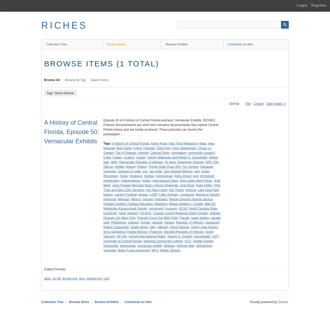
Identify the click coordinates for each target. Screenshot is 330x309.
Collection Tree (56, 44)
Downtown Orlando (190, 162)
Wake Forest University (134, 250)
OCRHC (146, 213)
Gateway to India (129, 171)
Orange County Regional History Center (180, 213)
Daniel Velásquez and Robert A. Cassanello (177, 157)
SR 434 (121, 236)
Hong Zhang (182, 176)
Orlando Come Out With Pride (157, 218)
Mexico (136, 199)
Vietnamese (204, 246)
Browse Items (116, 44)
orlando (215, 213)
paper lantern (200, 218)
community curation (201, 153)
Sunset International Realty (147, 236)
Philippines (118, 222)
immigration (111, 181)
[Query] (233, 25)
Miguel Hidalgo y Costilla (186, 204)
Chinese (149, 148)
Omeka (283, 302)
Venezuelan (128, 246)
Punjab (145, 222)
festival (130, 167)
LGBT (154, 194)
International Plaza (165, 181)
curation (128, 157)
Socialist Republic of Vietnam (184, 232)
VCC (188, 241)
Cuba (107, 157)
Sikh (152, 227)
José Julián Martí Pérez (196, 181)
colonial (143, 153)
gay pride (155, 171)
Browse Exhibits (177, 44)
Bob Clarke (124, 148)
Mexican (123, 199)
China (138, 148)
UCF (215, 236)
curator (141, 157)
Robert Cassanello (116, 227)
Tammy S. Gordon (179, 236)
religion (169, 222)
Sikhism (162, 227)
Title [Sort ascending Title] (248, 104)
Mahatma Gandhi (207, 194)
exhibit (119, 167)
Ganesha (109, 171)
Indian (146, 181)
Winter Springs (170, 250)
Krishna (191, 190)
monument (156, 208)
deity (114, 162)
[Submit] (285, 25)
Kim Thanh (176, 190)
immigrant (207, 176)
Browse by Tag (75, 80)
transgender (202, 236)
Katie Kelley (204, 185)
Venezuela (110, 246)
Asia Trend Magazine (183, 143)
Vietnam (169, 246)
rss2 (106, 278)
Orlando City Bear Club (119, 218)
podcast (133, 222)
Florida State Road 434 (164, 167)
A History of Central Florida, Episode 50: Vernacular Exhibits (71, 132)
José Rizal (187, 185)
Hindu (124, 176)
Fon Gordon (190, 167)
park (106, 222)
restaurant (212, 222)
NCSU (183, 208)
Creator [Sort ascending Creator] (258, 104)
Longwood (187, 194)
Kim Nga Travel (156, 190)
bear (211, 143)
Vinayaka (109, 250)
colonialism (178, 153)
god (197, 171)
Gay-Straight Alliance (178, 171)
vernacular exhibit (149, 246)
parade (216, 218)
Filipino (142, 167)
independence (131, 181)
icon (196, 176)
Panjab (184, 218)
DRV (208, 162)
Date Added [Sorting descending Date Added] (274, 104)
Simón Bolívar (179, 227)
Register (318, 5)
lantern (108, 194)
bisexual (109, 148)
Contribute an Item (240, 44)
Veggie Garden (203, 241)
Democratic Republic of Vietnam (141, 162)
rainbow (157, 222)
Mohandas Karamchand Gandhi (125, 208)
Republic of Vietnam (190, 222)
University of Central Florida (122, 241)
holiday (149, 176)
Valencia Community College (163, 241)
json (82, 278)
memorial (109, 199)
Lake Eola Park (208, 190)
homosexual (164, 176)
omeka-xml (94, 278)
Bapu (203, 143)
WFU (154, 250)
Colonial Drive (159, 153)
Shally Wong (139, 227)
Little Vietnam (168, 194)
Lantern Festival (125, 194)
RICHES (64, 25)
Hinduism (135, 176)
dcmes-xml (69, 278)
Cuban (116, 157)
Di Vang (170, 162)
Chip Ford (163, 148)
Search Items (99, 80)
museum (171, 208)
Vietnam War (185, 246)
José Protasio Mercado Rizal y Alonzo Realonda (145, 185)
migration (161, 199)
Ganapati (206, 167)
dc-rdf (57, 278)
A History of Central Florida (130, 143)
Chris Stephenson (184, 148)
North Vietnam (128, 213)
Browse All (52, 80)
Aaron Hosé (159, 143)
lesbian (143, 194)
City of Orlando (126, 153)
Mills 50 (210, 204)
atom (47, 278)
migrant (148, 199)
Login (302, 5)
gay (145, 171)
